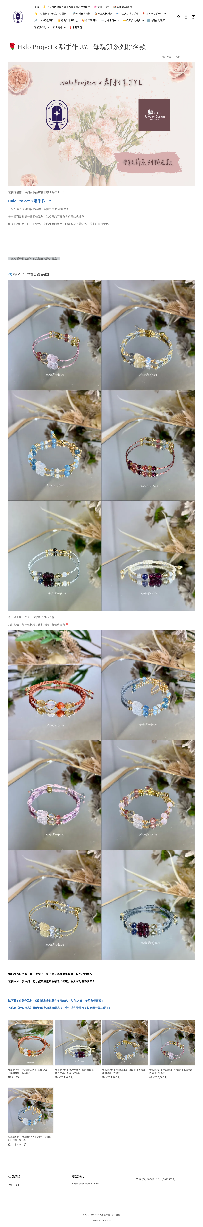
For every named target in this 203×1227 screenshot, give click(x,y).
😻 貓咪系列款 (89, 20)
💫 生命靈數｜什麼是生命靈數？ (51, 13)
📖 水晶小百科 (109, 20)
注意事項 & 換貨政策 (101, 1220)
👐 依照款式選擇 (132, 20)
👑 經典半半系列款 (68, 20)
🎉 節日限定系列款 (152, 13)
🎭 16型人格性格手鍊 (127, 13)
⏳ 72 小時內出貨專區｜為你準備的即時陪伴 (66, 6)
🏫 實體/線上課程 (122, 6)
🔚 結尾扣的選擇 (156, 20)
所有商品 (57, 27)
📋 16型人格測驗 (103, 13)
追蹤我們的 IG (41, 27)
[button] (178, 17)
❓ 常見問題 (75, 27)
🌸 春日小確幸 (101, 6)
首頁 (36, 6)
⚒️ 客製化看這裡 (82, 13)
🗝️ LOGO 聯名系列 (44, 20)
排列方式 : (167, 56)
